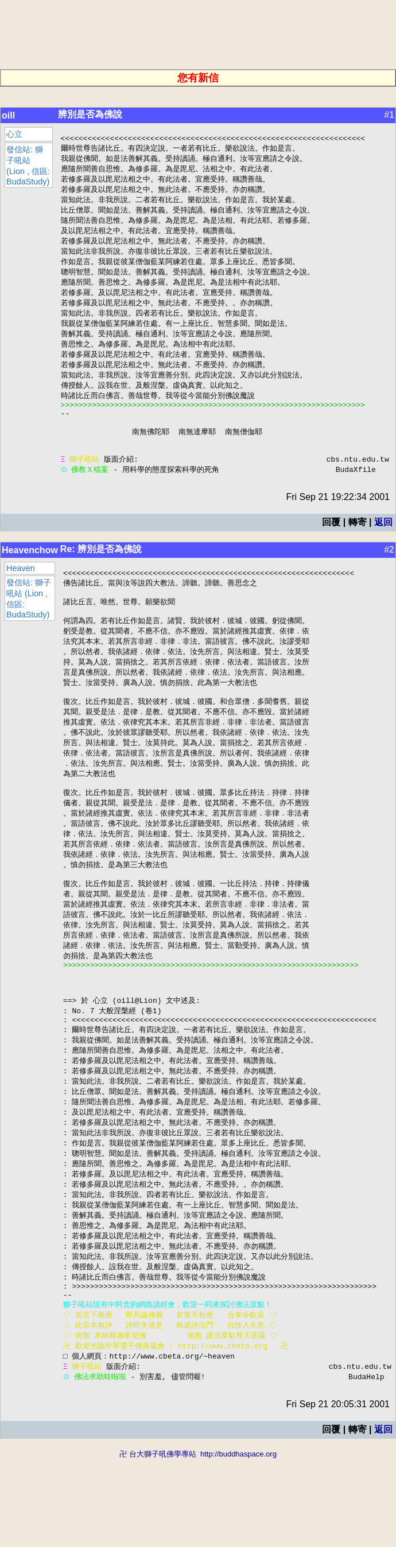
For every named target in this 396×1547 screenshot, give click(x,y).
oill (8, 115)
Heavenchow (30, 576)
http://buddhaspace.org (238, 1541)
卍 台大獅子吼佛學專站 (157, 1541)
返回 (383, 548)
